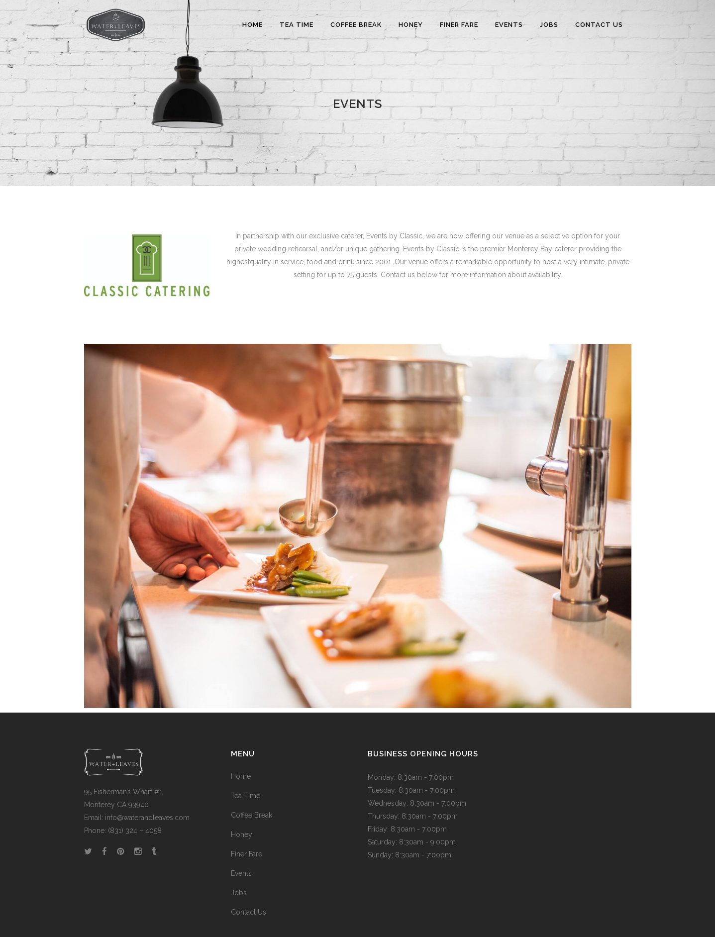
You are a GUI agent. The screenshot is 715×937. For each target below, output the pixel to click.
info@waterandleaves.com (147, 818)
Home (241, 776)
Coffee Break (251, 815)
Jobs (239, 893)
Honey (241, 834)
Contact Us (248, 912)
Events (241, 873)
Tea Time (245, 796)
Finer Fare (246, 854)
